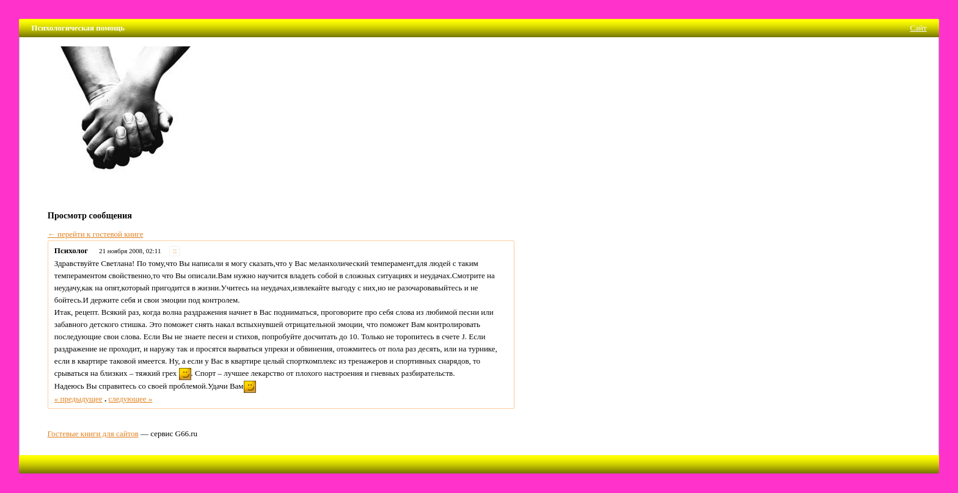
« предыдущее (78, 398)
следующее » (130, 398)
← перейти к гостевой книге (96, 234)
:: (175, 251)
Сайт (918, 27)
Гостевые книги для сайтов (93, 433)
